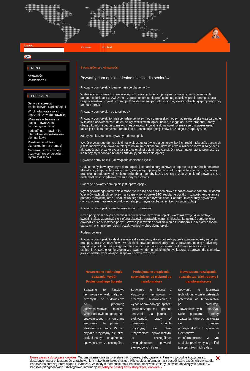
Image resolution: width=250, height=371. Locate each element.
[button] (88, 328)
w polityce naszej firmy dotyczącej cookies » (130, 367)
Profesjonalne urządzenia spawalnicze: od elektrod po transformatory (151, 276)
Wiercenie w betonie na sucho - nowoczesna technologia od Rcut (43, 123)
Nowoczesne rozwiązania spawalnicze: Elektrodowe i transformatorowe (198, 276)
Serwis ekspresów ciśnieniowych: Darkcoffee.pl (47, 105)
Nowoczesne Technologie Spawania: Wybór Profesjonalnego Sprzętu (104, 276)
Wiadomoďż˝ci (37, 80)
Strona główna (90, 67)
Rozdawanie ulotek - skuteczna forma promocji (45, 144)
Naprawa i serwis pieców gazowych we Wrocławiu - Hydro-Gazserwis (45, 153)
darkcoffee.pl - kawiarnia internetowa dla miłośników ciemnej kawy (46, 134)
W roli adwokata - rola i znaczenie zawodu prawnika (47, 113)
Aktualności (35, 75)
